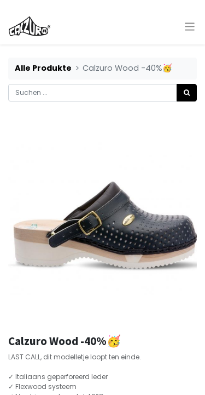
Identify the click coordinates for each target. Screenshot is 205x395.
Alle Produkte (43, 68)
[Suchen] (187, 92)
